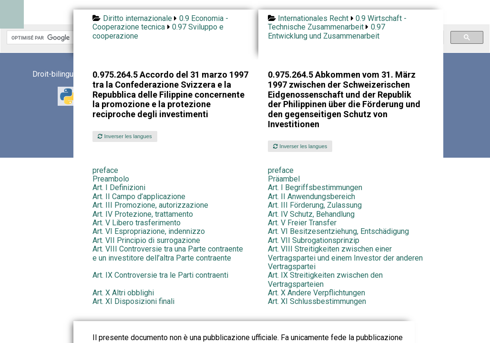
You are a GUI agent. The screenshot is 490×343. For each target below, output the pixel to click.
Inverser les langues (125, 136)
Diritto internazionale (137, 18)
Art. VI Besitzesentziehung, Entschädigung (338, 231)
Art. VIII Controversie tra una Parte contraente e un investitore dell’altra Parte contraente (167, 253)
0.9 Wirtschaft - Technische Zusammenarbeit (337, 22)
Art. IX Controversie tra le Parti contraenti (160, 275)
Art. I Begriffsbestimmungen (315, 187)
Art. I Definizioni (118, 187)
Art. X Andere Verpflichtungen (316, 292)
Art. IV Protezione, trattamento (142, 214)
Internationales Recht (313, 18)
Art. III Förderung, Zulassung (315, 205)
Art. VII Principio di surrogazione (146, 240)
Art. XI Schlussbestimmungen (317, 301)
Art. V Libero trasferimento (136, 222)
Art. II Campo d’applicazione (138, 196)
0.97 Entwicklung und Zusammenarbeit (326, 31)
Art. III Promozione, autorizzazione (150, 205)
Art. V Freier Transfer (302, 222)
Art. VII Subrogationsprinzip (313, 240)
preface (105, 170)
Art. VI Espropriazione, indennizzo (148, 231)
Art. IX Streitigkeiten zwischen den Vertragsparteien (325, 279)
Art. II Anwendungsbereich (311, 196)
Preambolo (110, 178)
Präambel (284, 178)
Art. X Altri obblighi (123, 292)
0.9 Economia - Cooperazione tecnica (160, 22)
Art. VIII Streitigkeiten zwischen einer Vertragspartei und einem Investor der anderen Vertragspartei (345, 257)
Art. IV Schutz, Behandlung (311, 214)
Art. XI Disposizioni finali (133, 301)
